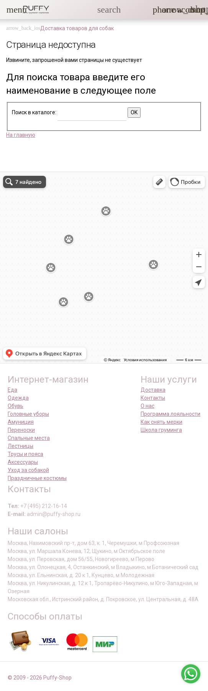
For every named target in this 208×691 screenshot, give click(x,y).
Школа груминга (161, 430)
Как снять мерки (161, 422)
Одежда (18, 398)
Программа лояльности (170, 414)
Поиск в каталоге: (34, 112)
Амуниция (21, 422)
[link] (181, 9)
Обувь (15, 406)
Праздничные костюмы (37, 478)
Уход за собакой (28, 470)
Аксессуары (23, 462)
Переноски (21, 430)
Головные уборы (28, 414)
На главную (20, 135)
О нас (147, 406)
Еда (12, 390)
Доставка (153, 390)
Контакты (153, 398)
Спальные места (29, 438)
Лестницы (20, 446)
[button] (11, 9)
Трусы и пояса (25, 454)
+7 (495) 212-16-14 (43, 506)
